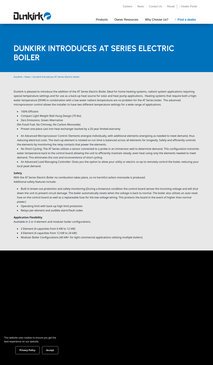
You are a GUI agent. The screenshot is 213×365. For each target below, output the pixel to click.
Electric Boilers (70, 305)
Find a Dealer (175, 268)
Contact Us (155, 6)
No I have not (150, 357)
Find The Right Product (75, 271)
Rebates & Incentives (104, 277)
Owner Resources (104, 264)
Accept (57, 350)
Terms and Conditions (114, 337)
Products (67, 264)
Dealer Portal (188, 6)
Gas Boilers (68, 293)
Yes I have (120, 357)
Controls (66, 322)
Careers (127, 6)
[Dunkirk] (32, 16)
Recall (170, 6)
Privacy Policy (135, 337)
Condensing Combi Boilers (73, 279)
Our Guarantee (131, 277)
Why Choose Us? (134, 264)
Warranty (97, 283)
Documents (98, 271)
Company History (132, 271)
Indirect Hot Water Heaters (72, 314)
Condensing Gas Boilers (76, 287)
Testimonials (129, 283)
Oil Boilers (67, 299)
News (140, 6)
